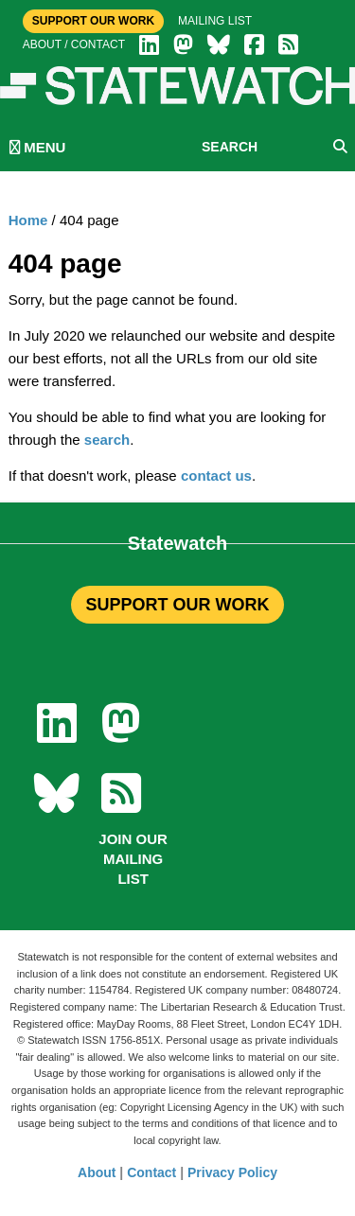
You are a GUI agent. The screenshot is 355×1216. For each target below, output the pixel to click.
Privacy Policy (232, 1172)
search (107, 440)
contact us (216, 475)
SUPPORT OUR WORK (177, 604)
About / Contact (74, 44)
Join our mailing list (133, 859)
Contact (151, 1172)
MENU (37, 147)
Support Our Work (93, 20)
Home (28, 220)
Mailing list (215, 20)
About (96, 1172)
